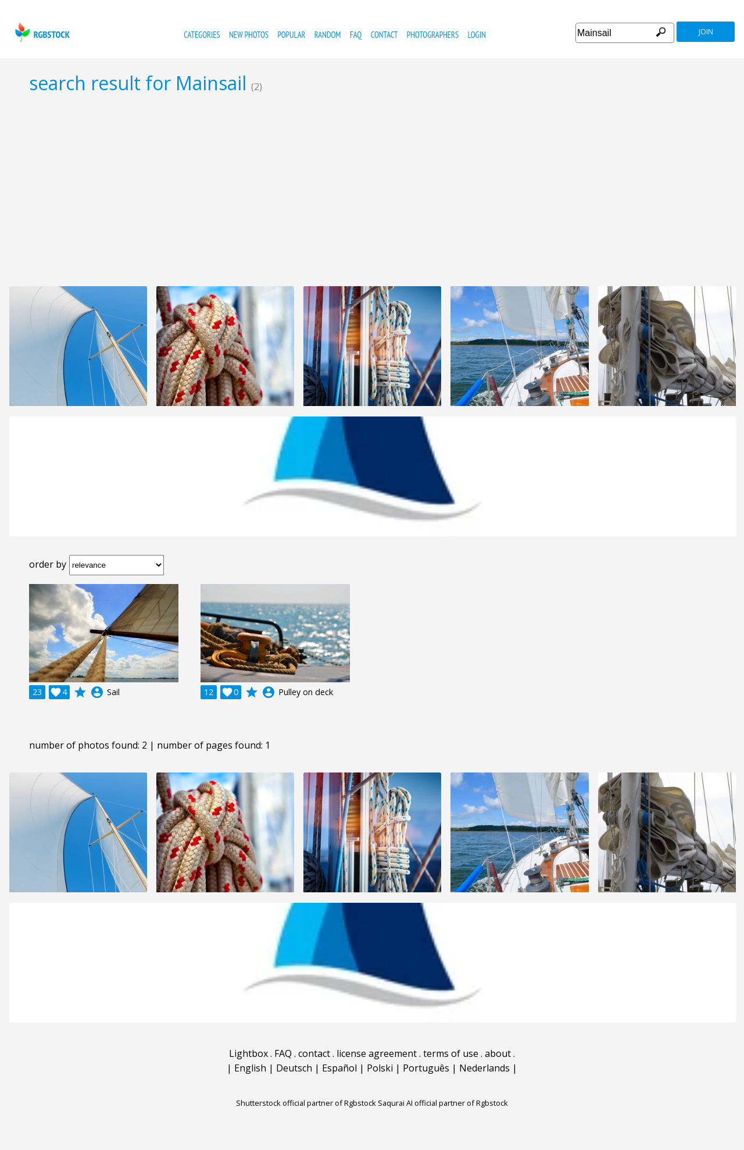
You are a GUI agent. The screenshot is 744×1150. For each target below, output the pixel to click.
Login (477, 34)
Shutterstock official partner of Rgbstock (306, 1103)
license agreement (377, 1053)
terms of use (450, 1053)
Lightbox (248, 1053)
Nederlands (484, 1068)
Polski (380, 1068)
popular (291, 34)
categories (202, 34)
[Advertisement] (372, 189)
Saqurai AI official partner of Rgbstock (443, 1103)
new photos (249, 34)
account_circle (97, 692)
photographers (433, 34)
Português (426, 1068)
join (706, 32)
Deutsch (294, 1068)
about (498, 1053)
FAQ (356, 34)
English (250, 1068)
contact (384, 34)
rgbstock (41, 32)
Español (339, 1068)
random (327, 34)
